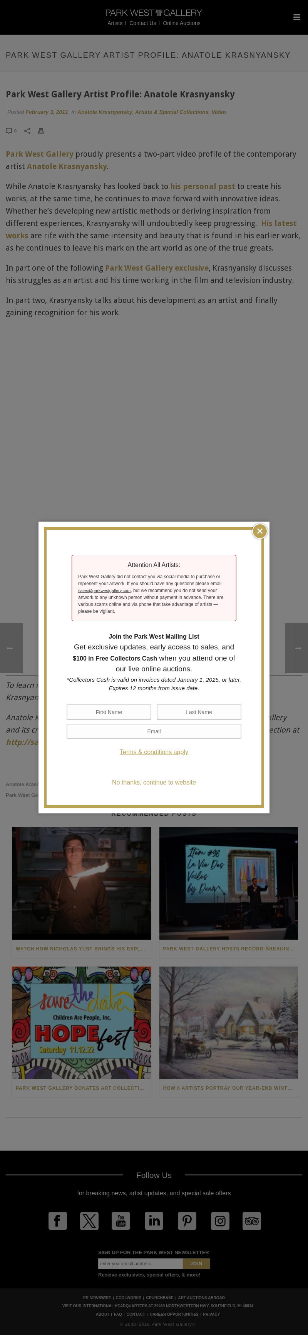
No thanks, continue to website (154, 782)
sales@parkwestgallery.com (104, 590)
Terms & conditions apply (154, 752)
